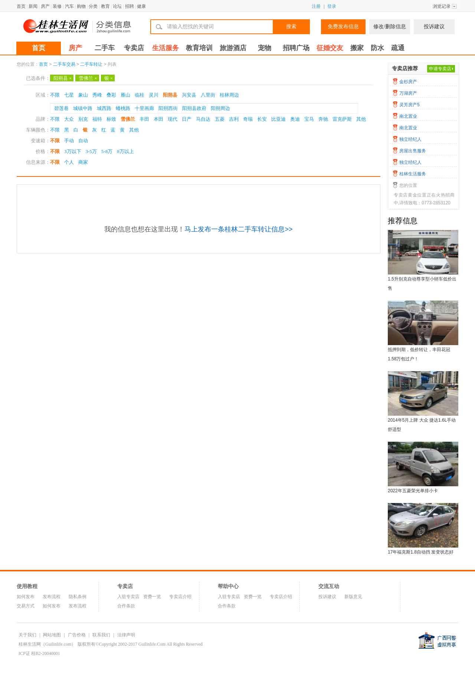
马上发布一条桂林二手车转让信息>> (238, 229)
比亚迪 (278, 119)
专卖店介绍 (180, 596)
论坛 (117, 6)
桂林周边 (229, 95)
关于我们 (27, 634)
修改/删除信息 (389, 26)
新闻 (33, 6)
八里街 (208, 95)
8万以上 (125, 151)
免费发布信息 (343, 26)
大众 (69, 119)
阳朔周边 (220, 108)
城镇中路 (82, 108)
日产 (186, 119)
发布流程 (51, 596)
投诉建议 (434, 26)
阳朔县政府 (194, 108)
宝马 (309, 119)
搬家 (357, 48)
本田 (158, 119)
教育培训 (199, 48)
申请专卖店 (440, 68)
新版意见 (353, 596)
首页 (21, 6)
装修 (57, 6)
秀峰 (97, 95)
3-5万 (91, 151)
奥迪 (295, 119)
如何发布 (26, 596)
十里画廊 (144, 108)
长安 (262, 119)
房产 (45, 6)
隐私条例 (77, 596)
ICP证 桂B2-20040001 (39, 653)
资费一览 (152, 596)
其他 (361, 119)
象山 (83, 95)
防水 (377, 48)
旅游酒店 (233, 48)
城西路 (104, 108)
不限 (55, 95)
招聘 (129, 6)
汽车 (69, 6)
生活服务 (165, 48)
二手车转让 (91, 64)
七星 (69, 95)
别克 (83, 119)
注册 (316, 6)
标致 (111, 119)
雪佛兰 (88, 78)
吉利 (234, 119)
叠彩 (111, 95)
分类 (93, 6)
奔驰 (323, 119)
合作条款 (126, 606)
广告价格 (77, 634)
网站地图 (52, 634)
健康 (141, 6)
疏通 (397, 48)
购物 (81, 6)
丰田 (144, 119)
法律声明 (126, 634)
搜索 (291, 26)
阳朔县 (62, 78)
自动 (83, 140)
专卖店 (134, 48)
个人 (69, 162)
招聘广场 (296, 48)
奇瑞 (248, 119)
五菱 (220, 119)
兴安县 (189, 95)
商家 (83, 162)
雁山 (125, 95)
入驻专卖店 (128, 596)
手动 (69, 140)
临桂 (139, 95)
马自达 (203, 119)
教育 (105, 6)
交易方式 (26, 606)
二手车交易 (64, 64)
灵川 (153, 95)
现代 (172, 119)
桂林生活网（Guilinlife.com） (47, 644)
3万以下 (72, 151)
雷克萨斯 (342, 119)
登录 (331, 6)
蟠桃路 (123, 108)
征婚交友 (330, 48)
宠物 (264, 48)
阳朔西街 (168, 108)
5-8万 (106, 151)
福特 (97, 119)
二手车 (105, 48)
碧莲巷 (61, 108)
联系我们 (101, 634)
